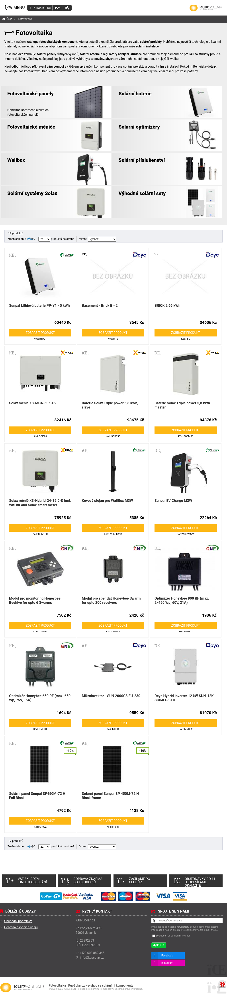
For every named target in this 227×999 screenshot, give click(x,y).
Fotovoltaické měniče (31, 127)
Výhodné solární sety (142, 193)
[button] (67, 8)
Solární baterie (135, 93)
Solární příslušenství (142, 160)
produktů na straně (56, 238)
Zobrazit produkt (40, 332)
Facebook (167, 955)
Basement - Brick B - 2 (100, 305)
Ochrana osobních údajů (21, 927)
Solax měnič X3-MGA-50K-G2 (32, 403)
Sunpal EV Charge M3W (173, 501)
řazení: (97, 238)
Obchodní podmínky (18, 921)
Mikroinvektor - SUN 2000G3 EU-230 (111, 696)
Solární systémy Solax (32, 193)
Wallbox (16, 160)
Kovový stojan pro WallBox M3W (107, 501)
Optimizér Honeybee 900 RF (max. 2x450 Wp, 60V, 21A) (182, 600)
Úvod (206, 8)
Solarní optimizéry (139, 127)
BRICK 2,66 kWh (167, 305)
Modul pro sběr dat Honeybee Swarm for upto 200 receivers (111, 600)
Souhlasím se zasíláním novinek (173, 935)
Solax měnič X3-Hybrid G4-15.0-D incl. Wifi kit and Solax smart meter (40, 503)
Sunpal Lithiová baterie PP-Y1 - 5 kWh (39, 305)
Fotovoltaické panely (30, 93)
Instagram (167, 962)
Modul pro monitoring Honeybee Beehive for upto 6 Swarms (35, 600)
